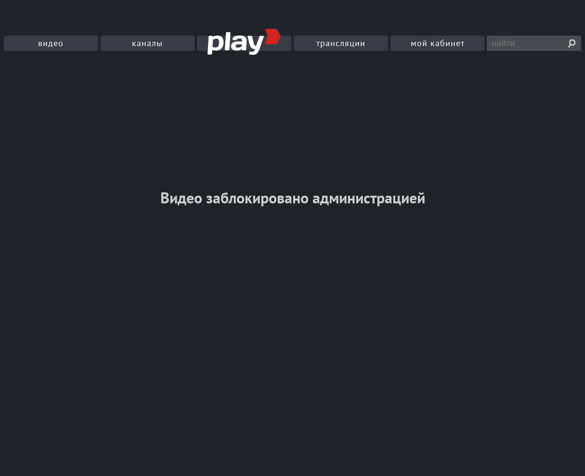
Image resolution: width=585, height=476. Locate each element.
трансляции (340, 43)
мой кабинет (438, 43)
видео (51, 43)
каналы (147, 43)
